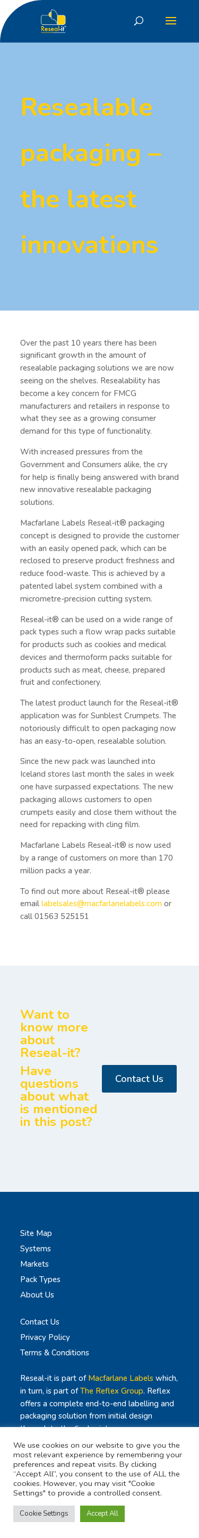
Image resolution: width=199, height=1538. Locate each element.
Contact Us (139, 1078)
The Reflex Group (111, 1391)
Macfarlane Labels (120, 1378)
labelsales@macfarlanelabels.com (101, 903)
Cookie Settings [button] (44, 1513)
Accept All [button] (102, 1513)
